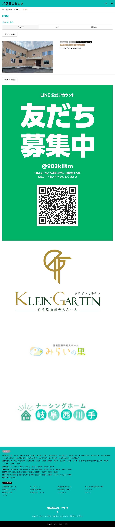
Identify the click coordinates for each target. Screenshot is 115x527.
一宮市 (6, 463)
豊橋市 (14, 472)
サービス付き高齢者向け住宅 (94, 487)
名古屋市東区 (53, 455)
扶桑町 (94, 461)
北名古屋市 (30, 461)
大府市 (64, 469)
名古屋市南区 (53, 458)
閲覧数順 (94, 27)
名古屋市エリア (7, 455)
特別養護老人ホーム (64, 489)
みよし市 (63, 475)
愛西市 (22, 466)
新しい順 (21, 27)
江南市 (18, 463)
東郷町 (23, 461)
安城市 (38, 475)
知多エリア (5, 469)
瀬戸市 (88, 461)
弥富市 (28, 466)
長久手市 (16, 461)
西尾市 (44, 475)
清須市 (38, 461)
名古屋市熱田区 (20, 458)
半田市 (46, 469)
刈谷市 (26, 475)
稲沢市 (12, 463)
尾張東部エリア (7, 461)
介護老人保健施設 (35, 489)
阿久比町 (39, 469)
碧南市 (20, 475)
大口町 (100, 461)
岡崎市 (14, 475)
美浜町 (20, 469)
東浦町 (32, 469)
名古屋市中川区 (32, 458)
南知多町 (14, 469)
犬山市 (75, 461)
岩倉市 (56, 461)
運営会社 (72, 516)
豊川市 (20, 472)
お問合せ (80, 516)
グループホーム (35, 487)
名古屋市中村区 (84, 455)
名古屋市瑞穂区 (9, 458)
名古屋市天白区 (30, 455)
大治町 (40, 466)
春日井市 (82, 461)
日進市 (44, 461)
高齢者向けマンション (9, 489)
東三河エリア (6, 472)
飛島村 (52, 466)
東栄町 (50, 472)
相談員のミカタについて (60, 516)
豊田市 (32, 475)
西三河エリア (6, 475)
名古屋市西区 (73, 455)
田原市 (38, 472)
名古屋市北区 (63, 455)
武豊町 (26, 469)
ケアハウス (88, 489)
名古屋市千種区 (42, 455)
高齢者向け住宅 (7, 492)
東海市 (69, 469)
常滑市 (52, 469)
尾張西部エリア (7, 466)
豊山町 (106, 461)
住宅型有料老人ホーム (65, 487)
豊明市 (50, 461)
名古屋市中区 (95, 455)
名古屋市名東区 (19, 455)
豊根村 (56, 472)
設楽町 (44, 472)
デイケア (88, 492)
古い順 (57, 27)
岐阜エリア (5, 477)
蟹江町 (46, 466)
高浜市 (56, 475)
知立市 (50, 475)
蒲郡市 (26, 472)
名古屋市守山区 (64, 458)
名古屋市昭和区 (105, 455)
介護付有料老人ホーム (9, 487)
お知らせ (35, 516)
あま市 (34, 466)
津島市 (16, 466)
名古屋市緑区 (75, 458)
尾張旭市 (62, 461)
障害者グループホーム (37, 492)
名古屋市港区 (43, 458)
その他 (4, 495)
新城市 (32, 472)
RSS (57, 512)
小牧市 (69, 461)
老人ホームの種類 (45, 516)
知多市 (58, 469)
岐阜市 (13, 477)
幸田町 (69, 475)
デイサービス (62, 492)
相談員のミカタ (57, 508)
